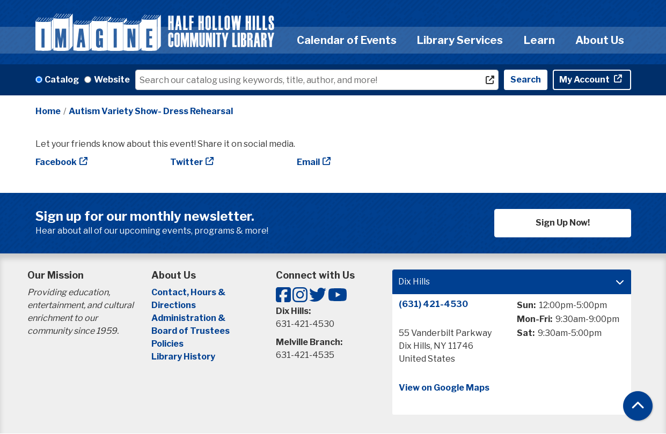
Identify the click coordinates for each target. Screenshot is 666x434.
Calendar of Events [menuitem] (347, 40)
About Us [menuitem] (599, 40)
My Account (585, 79)
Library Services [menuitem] (460, 40)
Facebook (56, 162)
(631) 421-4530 (433, 304)
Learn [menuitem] (539, 40)
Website (112, 79)
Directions (173, 305)
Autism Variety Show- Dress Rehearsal (151, 111)
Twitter (186, 162)
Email (308, 162)
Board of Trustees (190, 331)
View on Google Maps (444, 388)
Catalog (62, 79)
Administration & (189, 318)
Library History (183, 356)
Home (48, 111)
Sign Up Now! (563, 223)
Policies (167, 344)
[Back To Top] (638, 406)
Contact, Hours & (189, 292)
